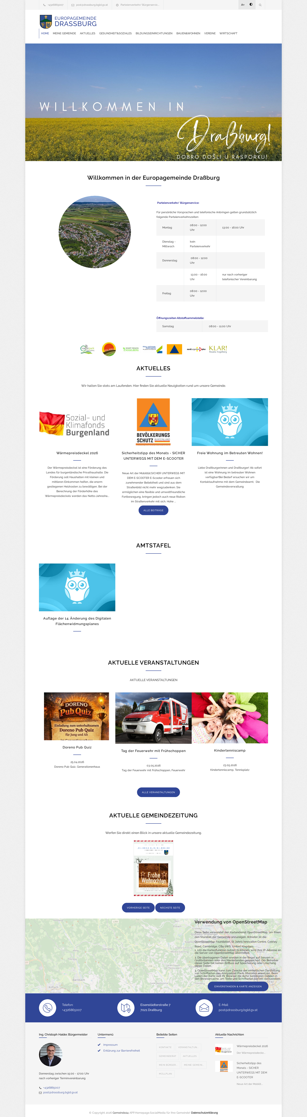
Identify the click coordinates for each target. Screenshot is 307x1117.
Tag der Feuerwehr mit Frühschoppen (153, 747)
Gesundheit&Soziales (178, 19)
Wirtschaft (128, 29)
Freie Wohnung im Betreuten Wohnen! (230, 449)
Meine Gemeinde (127, 19)
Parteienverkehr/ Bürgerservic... (140, 4)
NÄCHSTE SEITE (170, 903)
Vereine (109, 29)
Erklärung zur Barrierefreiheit (121, 1046)
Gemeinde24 (121, 1108)
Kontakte (165, 1043)
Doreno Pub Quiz (77, 743)
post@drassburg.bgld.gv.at (92, 4)
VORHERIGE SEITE (138, 903)
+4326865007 (55, 4)
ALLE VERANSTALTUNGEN (158, 788)
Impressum (110, 1040)
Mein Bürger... (168, 1061)
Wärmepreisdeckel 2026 (77, 449)
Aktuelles (150, 19)
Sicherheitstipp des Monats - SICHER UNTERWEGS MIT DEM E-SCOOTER (252, 1066)
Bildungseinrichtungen (216, 19)
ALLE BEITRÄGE (153, 506)
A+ (243, 4)
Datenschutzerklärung (204, 1108)
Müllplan (165, 1070)
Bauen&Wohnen (251, 19)
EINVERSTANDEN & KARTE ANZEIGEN (238, 982)
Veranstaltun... (188, 1043)
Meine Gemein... (194, 1061)
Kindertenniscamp (230, 746)
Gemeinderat (167, 1052)
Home (108, 19)
